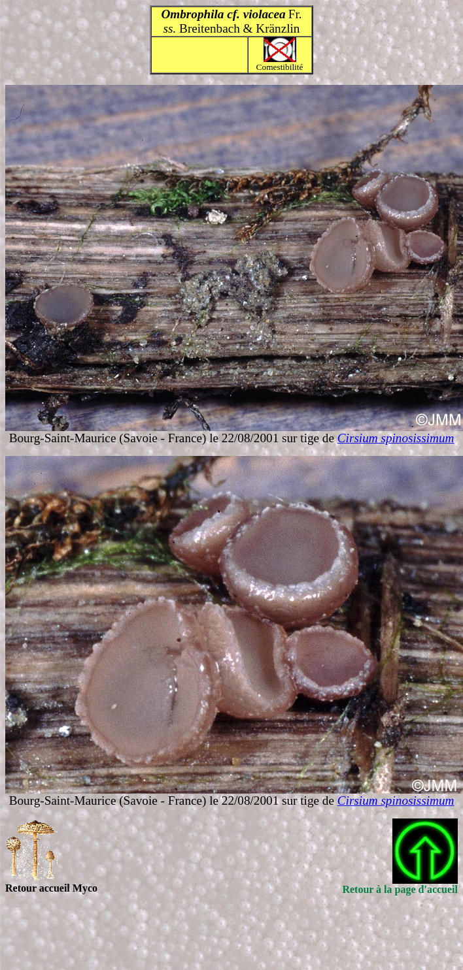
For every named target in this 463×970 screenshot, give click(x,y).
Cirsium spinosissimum (395, 438)
